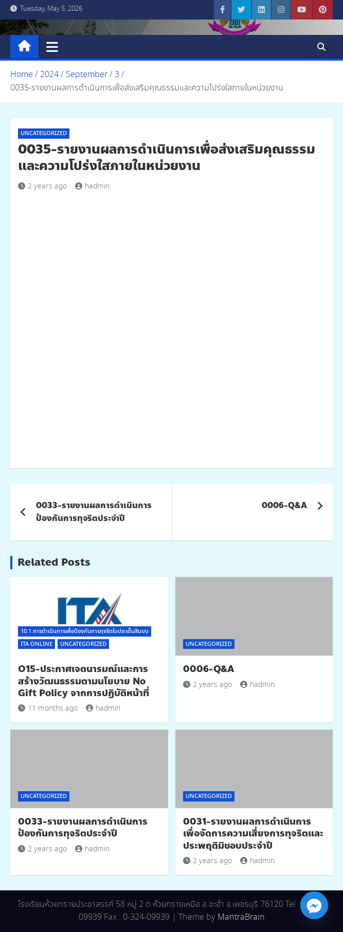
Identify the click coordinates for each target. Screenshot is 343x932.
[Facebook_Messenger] (314, 905)
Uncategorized (44, 133)
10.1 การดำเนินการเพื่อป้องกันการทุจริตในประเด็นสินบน (85, 631)
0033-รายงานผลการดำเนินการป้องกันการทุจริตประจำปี (94, 512)
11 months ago (48, 708)
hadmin (92, 186)
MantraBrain (241, 917)
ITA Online (36, 644)
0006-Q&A (284, 505)
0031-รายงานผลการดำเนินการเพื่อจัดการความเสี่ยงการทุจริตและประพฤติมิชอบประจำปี (253, 833)
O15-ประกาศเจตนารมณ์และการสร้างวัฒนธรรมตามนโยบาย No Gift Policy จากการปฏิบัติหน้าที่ (83, 681)
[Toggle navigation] (52, 47)
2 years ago (42, 186)
